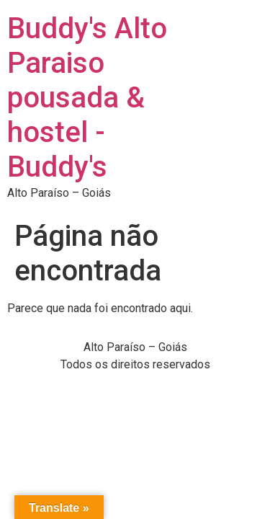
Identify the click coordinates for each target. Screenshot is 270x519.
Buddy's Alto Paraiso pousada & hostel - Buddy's (87, 98)
